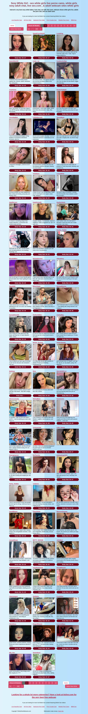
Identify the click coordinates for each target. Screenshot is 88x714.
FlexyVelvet (36, 511)
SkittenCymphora (14, 568)
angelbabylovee (38, 568)
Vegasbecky (13, 427)
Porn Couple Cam (52, 20)
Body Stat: (20, 58)
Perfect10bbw (37, 315)
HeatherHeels (61, 202)
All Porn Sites (27, 20)
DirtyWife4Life (61, 568)
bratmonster (61, 146)
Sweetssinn (60, 399)
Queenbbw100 (13, 61)
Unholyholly (37, 90)
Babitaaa (12, 371)
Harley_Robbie (14, 484)
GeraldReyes (13, 511)
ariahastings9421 (62, 455)
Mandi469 (12, 286)
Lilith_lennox (61, 427)
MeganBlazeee (37, 624)
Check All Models (33, 25)
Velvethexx (12, 624)
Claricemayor (13, 596)
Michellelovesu (38, 258)
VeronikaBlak (13, 117)
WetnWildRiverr (62, 371)
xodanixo (36, 484)
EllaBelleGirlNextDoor (16, 33)
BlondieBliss (13, 258)
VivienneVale (37, 427)
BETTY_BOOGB (38, 540)
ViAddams (36, 173)
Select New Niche (16, 29)
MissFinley (36, 146)
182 (37, 29)
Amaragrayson (14, 455)
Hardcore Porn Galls (39, 20)
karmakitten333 (14, 315)
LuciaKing (60, 33)
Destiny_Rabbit (61, 230)
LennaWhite (60, 173)
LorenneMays (61, 624)
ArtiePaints (12, 90)
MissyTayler (37, 286)
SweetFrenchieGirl (39, 33)
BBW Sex (73, 20)
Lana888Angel (13, 146)
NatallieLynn (13, 202)
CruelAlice (60, 596)
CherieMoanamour (15, 342)
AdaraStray (60, 258)
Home (12, 25)
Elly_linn (12, 652)
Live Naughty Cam (17, 20)
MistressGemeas (62, 511)
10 (74, 25)
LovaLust (12, 230)
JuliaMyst (60, 540)
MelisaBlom (36, 399)
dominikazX (36, 652)
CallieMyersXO (37, 117)
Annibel (59, 484)
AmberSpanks (61, 342)
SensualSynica (61, 286)
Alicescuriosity (14, 399)
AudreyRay (60, 315)
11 (29, 29)
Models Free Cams (64, 20)
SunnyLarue (13, 173)
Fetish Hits (61, 711)
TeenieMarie (60, 117)
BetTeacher (36, 455)
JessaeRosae (13, 540)
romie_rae (36, 61)
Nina (34, 371)
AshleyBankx (37, 230)
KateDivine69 (37, 202)
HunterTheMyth (62, 90)
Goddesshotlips (62, 61)
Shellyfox (36, 596)
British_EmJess (38, 342)
